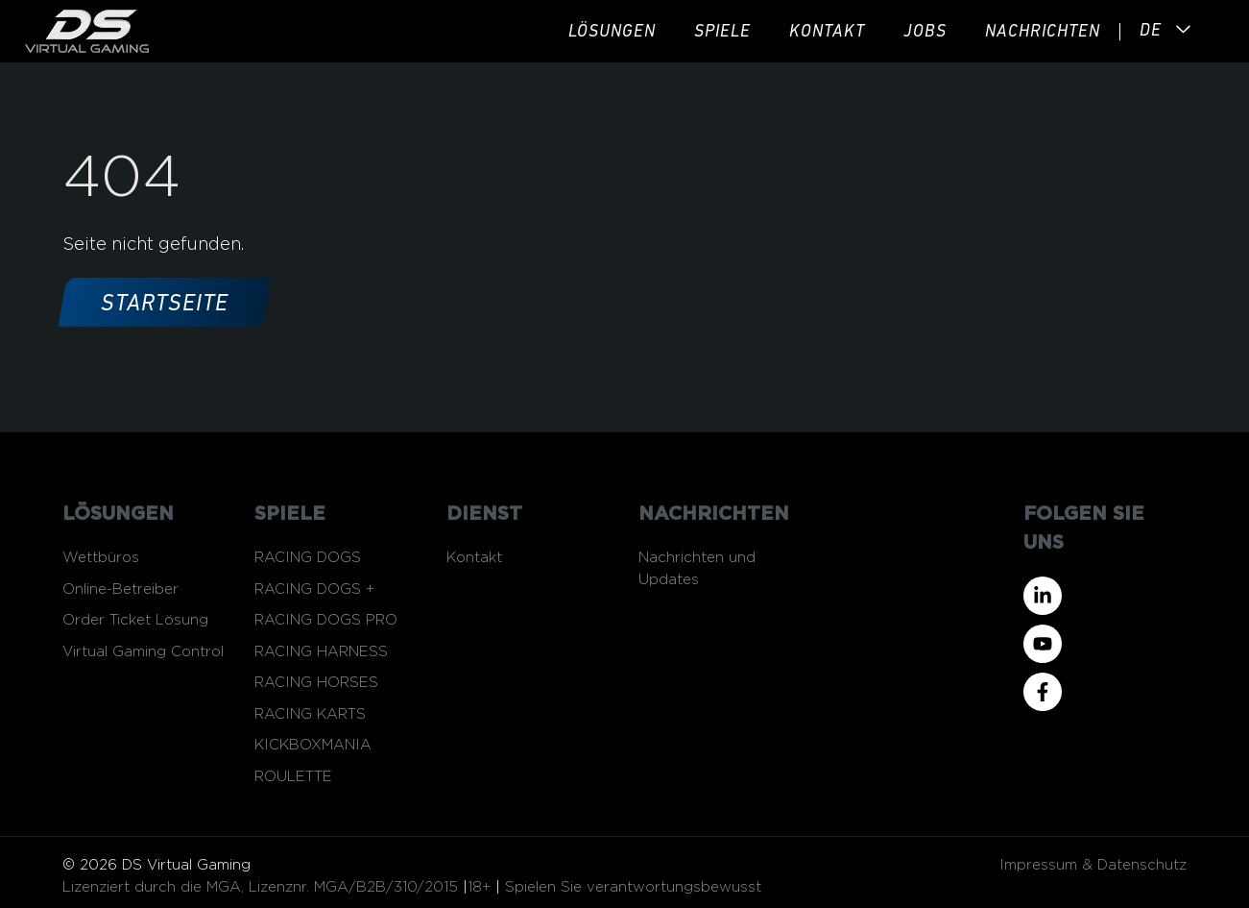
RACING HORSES (316, 682)
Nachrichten (1042, 32)
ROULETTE (293, 777)
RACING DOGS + (314, 589)
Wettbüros (100, 558)
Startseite (164, 304)
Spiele (722, 32)
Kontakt (827, 32)
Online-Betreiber (120, 589)
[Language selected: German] (1140, 31)
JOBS (925, 32)
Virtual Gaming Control (143, 652)
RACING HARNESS (321, 652)
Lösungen (612, 32)
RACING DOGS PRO (325, 620)
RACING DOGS (307, 558)
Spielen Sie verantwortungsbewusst (633, 887)
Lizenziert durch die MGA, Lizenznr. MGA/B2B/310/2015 (260, 887)
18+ (479, 887)
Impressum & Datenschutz (1093, 865)
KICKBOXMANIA (313, 745)
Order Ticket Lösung (135, 620)
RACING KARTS (310, 714)
